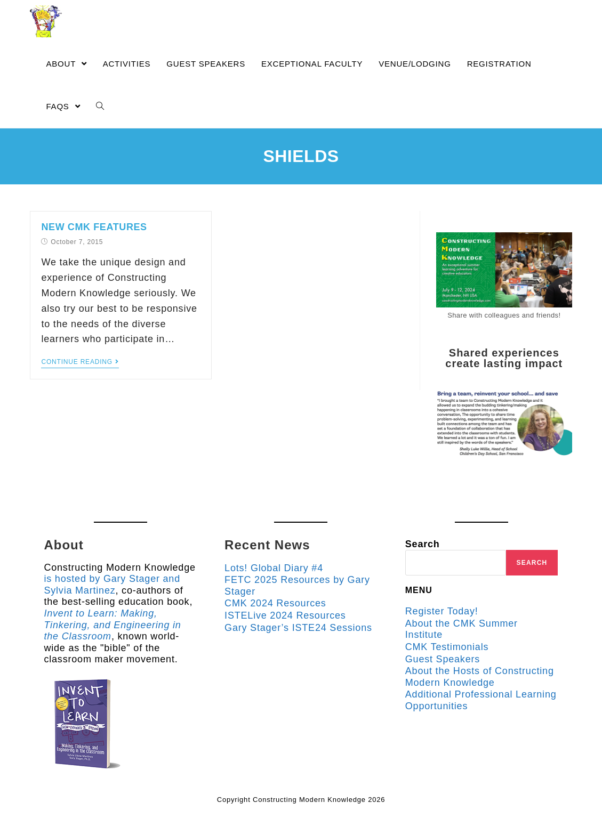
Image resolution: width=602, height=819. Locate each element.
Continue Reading (79, 362)
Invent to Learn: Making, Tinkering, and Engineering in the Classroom (112, 625)
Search (422, 544)
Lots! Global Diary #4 (273, 568)
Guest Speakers (442, 659)
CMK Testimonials (447, 647)
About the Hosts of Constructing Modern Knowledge (479, 677)
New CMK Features (94, 227)
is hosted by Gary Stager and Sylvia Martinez (112, 584)
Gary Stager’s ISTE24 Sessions (298, 627)
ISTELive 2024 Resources (285, 615)
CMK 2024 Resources (275, 603)
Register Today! (441, 611)
